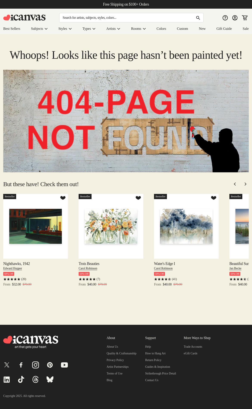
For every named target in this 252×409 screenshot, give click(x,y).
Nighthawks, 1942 (17, 276)
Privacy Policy (115, 360)
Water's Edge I (165, 276)
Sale (245, 29)
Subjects (40, 29)
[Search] (131, 17)
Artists (114, 29)
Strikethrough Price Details (162, 373)
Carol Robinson (89, 280)
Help (148, 346)
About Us (113, 346)
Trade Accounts (194, 346)
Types (90, 29)
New (202, 29)
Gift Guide (224, 29)
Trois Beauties (90, 276)
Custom (183, 29)
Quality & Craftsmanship (122, 353)
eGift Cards (191, 353)
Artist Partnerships (119, 366)
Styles (66, 29)
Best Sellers (12, 29)
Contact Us (152, 380)
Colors (162, 29)
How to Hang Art (156, 353)
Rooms (139, 29)
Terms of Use (115, 373)
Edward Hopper (13, 280)
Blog (109, 380)
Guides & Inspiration (158, 366)
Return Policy (154, 360)
